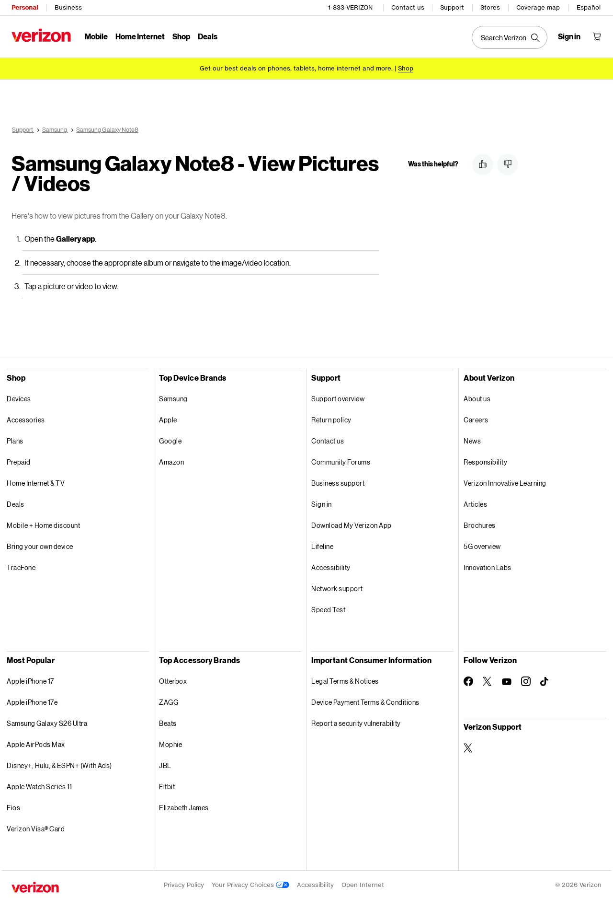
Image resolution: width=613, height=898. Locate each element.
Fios (13, 806)
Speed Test (328, 608)
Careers (476, 418)
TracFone (21, 566)
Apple (168, 418)
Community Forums (340, 460)
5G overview (482, 545)
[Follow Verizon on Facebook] (468, 680)
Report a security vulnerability (356, 722)
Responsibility (485, 460)
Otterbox (173, 680)
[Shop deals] (405, 68)
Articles (475, 503)
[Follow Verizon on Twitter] (487, 680)
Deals (15, 503)
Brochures (480, 524)
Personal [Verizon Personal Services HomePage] (24, 7)
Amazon (171, 460)
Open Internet (362, 883)
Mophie (170, 743)
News (472, 439)
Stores (490, 7)
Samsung (173, 397)
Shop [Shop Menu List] (181, 36)
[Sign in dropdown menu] (569, 36)
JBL (165, 764)
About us (477, 397)
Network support (337, 587)
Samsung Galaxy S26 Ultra (47, 722)
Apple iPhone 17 (30, 680)
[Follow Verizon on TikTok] (545, 680)
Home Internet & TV (36, 482)
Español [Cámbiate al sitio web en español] (589, 7)
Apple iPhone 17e (32, 701)
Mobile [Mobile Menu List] (96, 36)
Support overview (337, 397)
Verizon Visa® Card (36, 827)
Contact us (407, 7)
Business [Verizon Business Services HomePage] (68, 7)
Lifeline (322, 545)
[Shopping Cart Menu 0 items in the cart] (596, 36)
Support (452, 7)
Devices (19, 397)
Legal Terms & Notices (345, 680)
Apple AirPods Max (36, 743)
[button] (482, 164)
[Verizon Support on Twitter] (468, 746)
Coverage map (538, 7)
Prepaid (19, 460)
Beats (168, 722)
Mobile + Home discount (43, 524)
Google (170, 439)
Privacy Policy (184, 883)
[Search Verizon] (509, 37)
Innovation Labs (487, 566)
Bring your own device (40, 545)
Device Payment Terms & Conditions (365, 701)
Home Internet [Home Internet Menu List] (140, 36)
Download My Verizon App (351, 524)
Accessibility (331, 566)
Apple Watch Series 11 (39, 785)
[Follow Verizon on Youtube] (506, 680)
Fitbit (167, 785)
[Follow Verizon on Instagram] (526, 680)
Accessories (26, 418)
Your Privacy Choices (250, 883)
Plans (15, 439)
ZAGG (168, 701)
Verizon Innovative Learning (505, 482)
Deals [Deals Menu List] (207, 36)
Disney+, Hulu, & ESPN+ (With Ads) (59, 764)
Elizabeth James (184, 806)
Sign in (321, 503)
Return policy (331, 418)
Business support (337, 482)
